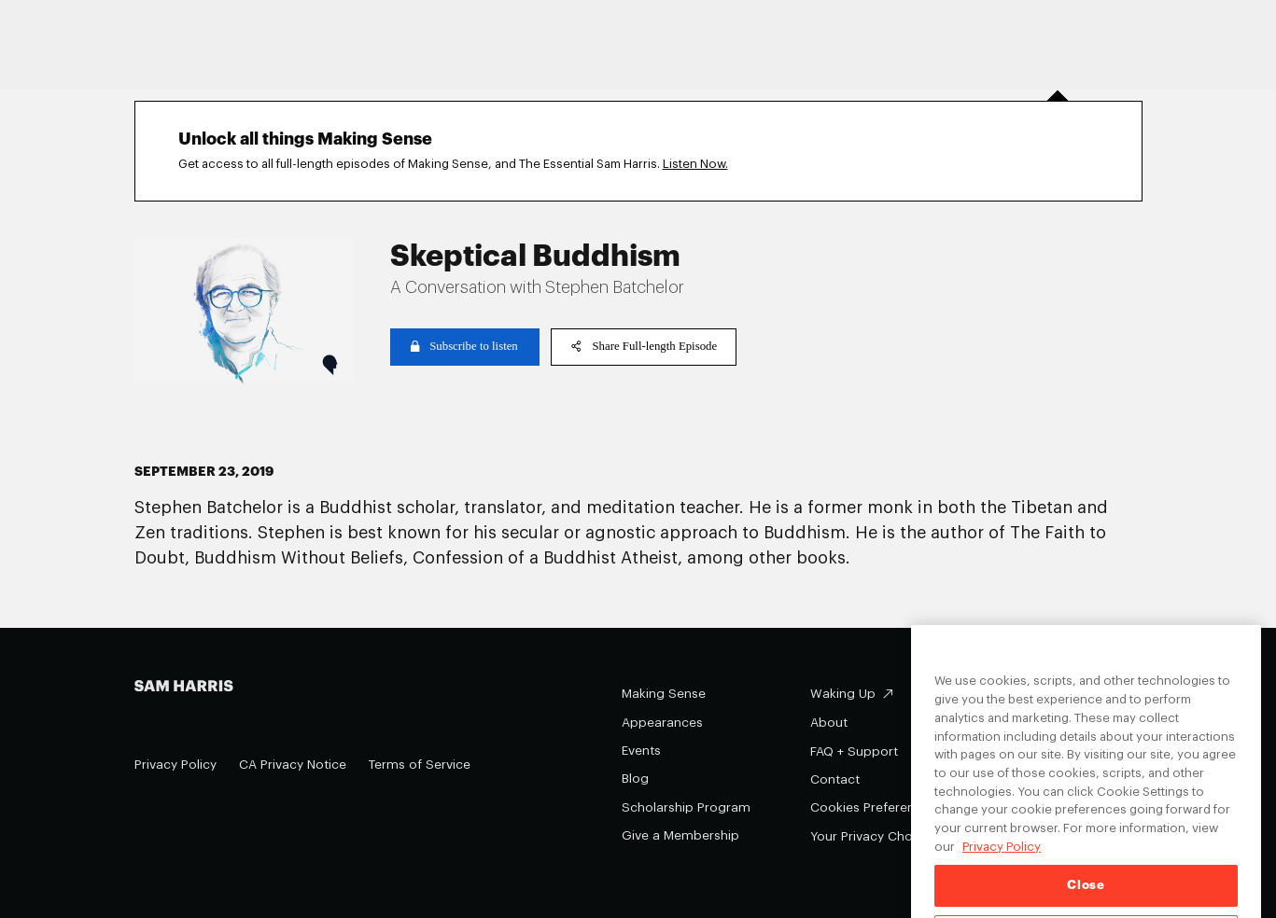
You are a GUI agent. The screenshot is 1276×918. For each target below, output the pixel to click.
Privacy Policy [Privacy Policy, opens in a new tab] (1001, 871)
